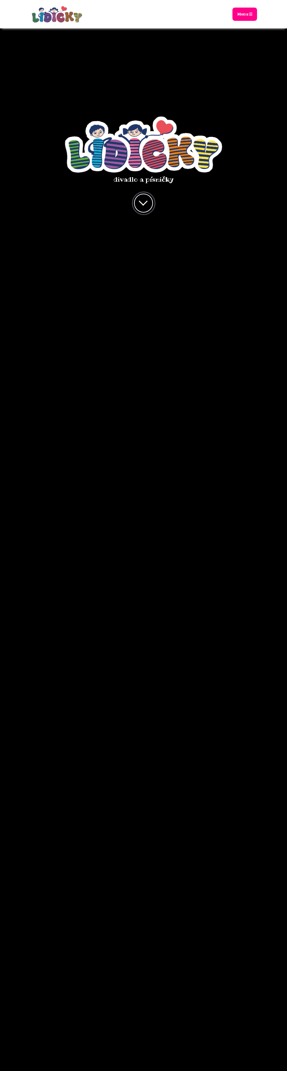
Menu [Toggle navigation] (244, 14)
